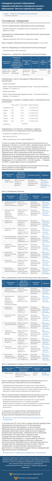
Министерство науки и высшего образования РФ (28, 474)
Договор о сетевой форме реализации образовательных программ (45, 184)
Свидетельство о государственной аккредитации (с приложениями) (24, 452)
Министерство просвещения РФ (28, 478)
